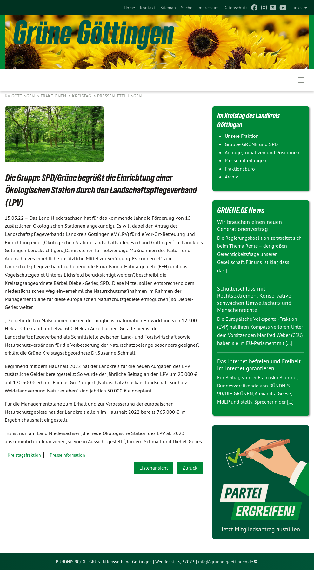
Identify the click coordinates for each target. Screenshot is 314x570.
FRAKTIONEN (54, 96)
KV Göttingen (20, 96)
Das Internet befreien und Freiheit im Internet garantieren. (259, 365)
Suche (186, 7)
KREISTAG (82, 96)
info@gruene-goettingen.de (225, 562)
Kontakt (147, 7)
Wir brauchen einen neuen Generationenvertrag (249, 225)
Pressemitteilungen (119, 96)
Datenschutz (235, 7)
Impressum (207, 7)
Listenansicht (153, 468)
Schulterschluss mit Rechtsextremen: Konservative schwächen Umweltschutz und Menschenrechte (254, 299)
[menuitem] (129, 7)
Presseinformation (67, 455)
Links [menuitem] (296, 7)
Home (129, 7)
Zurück (190, 468)
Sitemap (168, 7)
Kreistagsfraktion (24, 455)
